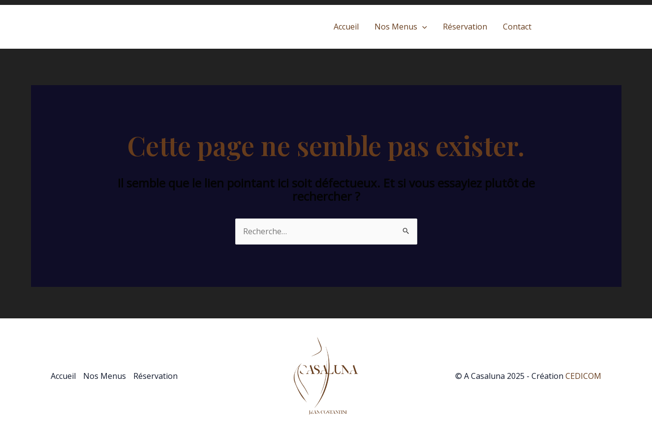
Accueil (346, 26)
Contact (517, 26)
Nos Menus (400, 26)
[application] (422, 26)
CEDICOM (583, 376)
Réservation (465, 26)
